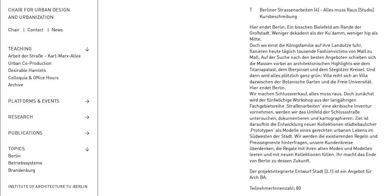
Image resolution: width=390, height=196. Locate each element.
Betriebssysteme (25, 163)
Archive (15, 85)
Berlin (14, 156)
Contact (35, 30)
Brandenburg (21, 170)
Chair (13, 30)
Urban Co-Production (30, 63)
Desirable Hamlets (27, 70)
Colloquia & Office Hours (33, 78)
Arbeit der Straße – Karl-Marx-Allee (44, 56)
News (57, 30)
